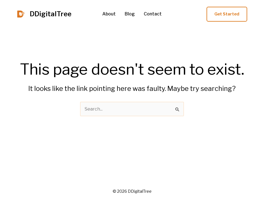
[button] (227, 14)
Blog (130, 14)
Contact (153, 14)
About (109, 14)
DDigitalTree (50, 14)
